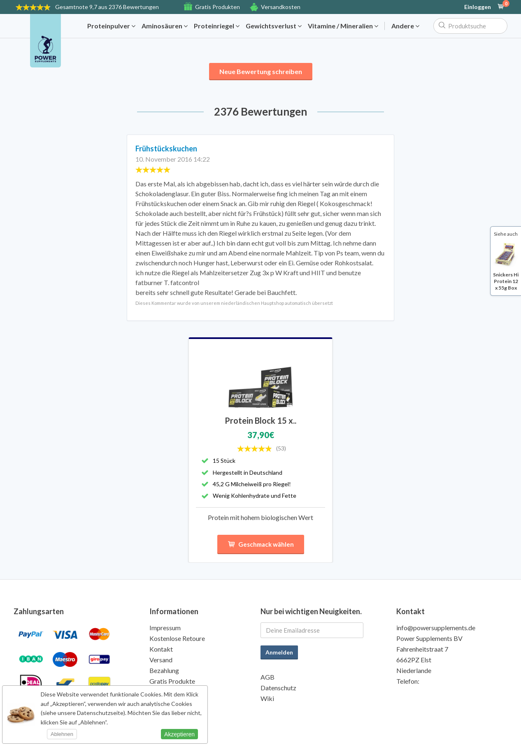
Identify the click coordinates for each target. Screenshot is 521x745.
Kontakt (161, 649)
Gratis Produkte (172, 681)
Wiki (267, 698)
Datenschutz (278, 688)
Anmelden (279, 652)
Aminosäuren (165, 26)
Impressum (165, 627)
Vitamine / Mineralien (343, 26)
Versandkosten (280, 6)
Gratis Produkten (217, 6)
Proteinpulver (111, 26)
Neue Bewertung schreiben (260, 71)
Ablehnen (62, 734)
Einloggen (477, 7)
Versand (160, 660)
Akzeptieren (179, 734)
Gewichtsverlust (274, 26)
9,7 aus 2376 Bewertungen (107, 6)
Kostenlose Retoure (177, 638)
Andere (405, 26)
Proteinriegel (217, 26)
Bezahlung (164, 670)
